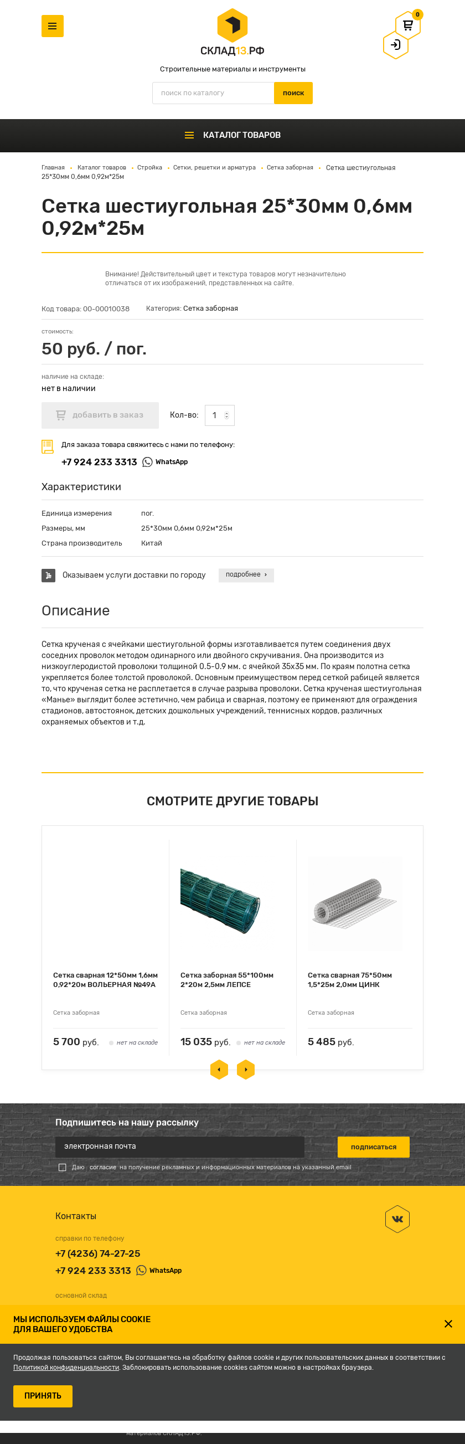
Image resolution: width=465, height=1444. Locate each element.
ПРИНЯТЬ (42, 1396)
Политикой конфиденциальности (66, 1367)
